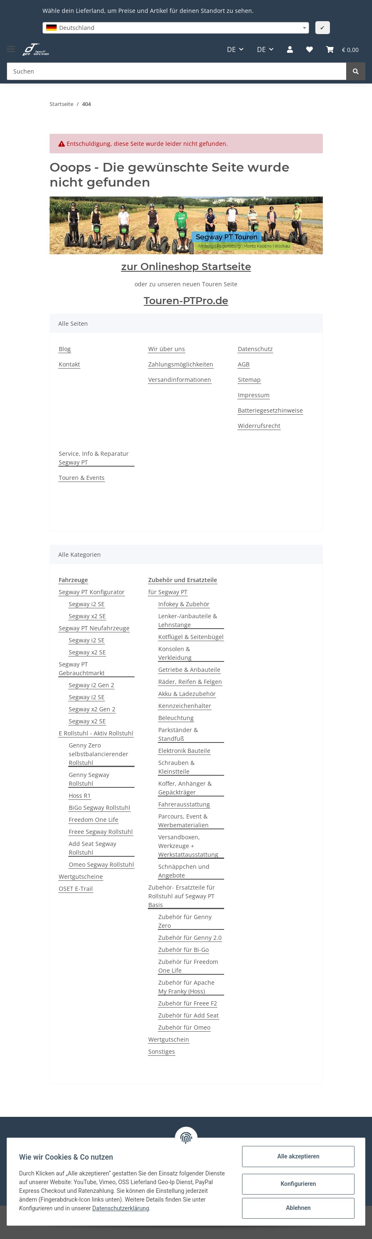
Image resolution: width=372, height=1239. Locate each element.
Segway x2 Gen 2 (92, 709)
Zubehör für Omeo (184, 1027)
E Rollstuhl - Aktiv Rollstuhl (96, 733)
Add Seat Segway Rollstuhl (92, 848)
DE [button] (231, 49)
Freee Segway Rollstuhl (101, 832)
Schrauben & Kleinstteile (176, 767)
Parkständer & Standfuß (178, 734)
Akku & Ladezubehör (187, 694)
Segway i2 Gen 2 (91, 685)
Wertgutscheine (81, 876)
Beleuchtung (176, 718)
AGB (244, 364)
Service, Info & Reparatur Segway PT (94, 458)
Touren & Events (82, 478)
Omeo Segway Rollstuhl (101, 864)
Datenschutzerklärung (136, 1208)
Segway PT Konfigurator (92, 592)
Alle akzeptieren (297, 1156)
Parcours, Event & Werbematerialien (183, 820)
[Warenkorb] (342, 49)
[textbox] (176, 27)
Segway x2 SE (87, 616)
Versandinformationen (179, 380)
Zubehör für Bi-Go (183, 950)
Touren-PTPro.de (186, 301)
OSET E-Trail (76, 888)
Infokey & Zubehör (184, 604)
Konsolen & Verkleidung (175, 653)
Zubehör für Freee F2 (187, 1003)
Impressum (254, 395)
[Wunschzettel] (310, 49)
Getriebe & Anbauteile (189, 670)
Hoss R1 (80, 795)
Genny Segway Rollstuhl (89, 779)
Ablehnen (297, 1208)
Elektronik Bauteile (184, 751)
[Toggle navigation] (11, 45)
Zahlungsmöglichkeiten (180, 364)
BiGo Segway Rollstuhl (99, 807)
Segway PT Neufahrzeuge (94, 628)
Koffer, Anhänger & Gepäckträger (185, 787)
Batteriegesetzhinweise (270, 410)
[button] (290, 49)
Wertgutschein (168, 1039)
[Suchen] (177, 71)
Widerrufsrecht (259, 426)
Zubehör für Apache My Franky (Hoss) (186, 986)
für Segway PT (167, 592)
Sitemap (249, 380)
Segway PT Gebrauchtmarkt (82, 668)
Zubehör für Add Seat (188, 1015)
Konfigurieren (297, 1183)
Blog (65, 349)
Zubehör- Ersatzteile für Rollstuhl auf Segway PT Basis (181, 896)
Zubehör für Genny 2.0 (190, 938)
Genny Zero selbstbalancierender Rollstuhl (98, 754)
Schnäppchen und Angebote (184, 871)
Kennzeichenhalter (184, 706)
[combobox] (175, 28)
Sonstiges (161, 1051)
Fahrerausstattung (184, 804)
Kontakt (69, 364)
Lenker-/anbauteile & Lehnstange (187, 620)
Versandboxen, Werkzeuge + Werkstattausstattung (188, 845)
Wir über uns (166, 349)
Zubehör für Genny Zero (185, 921)
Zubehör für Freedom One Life (188, 966)
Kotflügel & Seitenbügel (191, 637)
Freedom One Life (93, 820)
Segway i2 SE (87, 604)
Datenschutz (255, 349)
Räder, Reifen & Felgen (190, 682)
